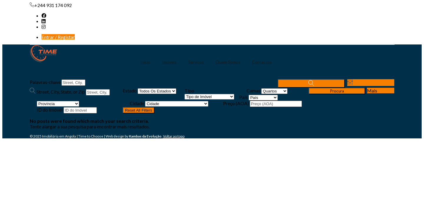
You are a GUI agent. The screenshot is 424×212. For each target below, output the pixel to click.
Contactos (262, 61)
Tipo (189, 90)
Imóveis (169, 61)
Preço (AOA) (236, 103)
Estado (130, 90)
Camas (253, 90)
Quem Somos (228, 61)
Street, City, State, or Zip (60, 92)
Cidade (137, 103)
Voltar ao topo (173, 136)
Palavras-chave (45, 82)
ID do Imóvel (50, 109)
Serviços (196, 61)
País (243, 97)
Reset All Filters (138, 110)
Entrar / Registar (58, 37)
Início (145, 61)
